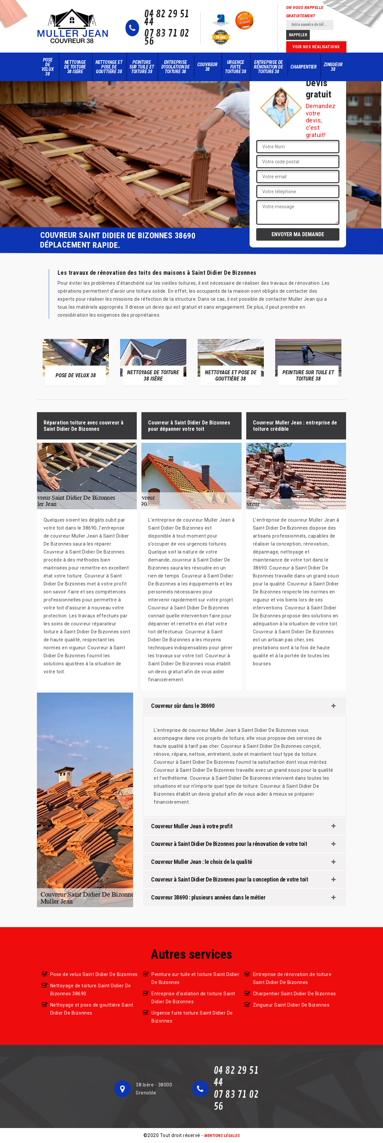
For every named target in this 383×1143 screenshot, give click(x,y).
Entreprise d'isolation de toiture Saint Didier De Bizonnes (193, 997)
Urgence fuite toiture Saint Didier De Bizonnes (192, 1017)
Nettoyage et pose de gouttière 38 (109, 67)
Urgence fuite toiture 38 (235, 67)
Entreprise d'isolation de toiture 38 (175, 67)
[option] (75, 362)
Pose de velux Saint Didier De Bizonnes (94, 974)
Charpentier (303, 67)
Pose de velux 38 (48, 67)
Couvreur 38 (207, 67)
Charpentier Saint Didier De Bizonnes (294, 993)
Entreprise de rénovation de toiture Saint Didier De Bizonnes (292, 978)
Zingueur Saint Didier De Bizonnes (291, 1005)
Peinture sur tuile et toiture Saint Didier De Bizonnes (195, 978)
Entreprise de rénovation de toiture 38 (268, 67)
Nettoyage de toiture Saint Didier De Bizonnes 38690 (90, 989)
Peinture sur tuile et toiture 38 (141, 67)
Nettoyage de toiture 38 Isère (75, 67)
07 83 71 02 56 (166, 38)
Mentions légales (222, 1135)
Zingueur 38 (333, 67)
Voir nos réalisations (316, 47)
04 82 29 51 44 (166, 18)
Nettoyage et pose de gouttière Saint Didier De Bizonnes (91, 1009)
